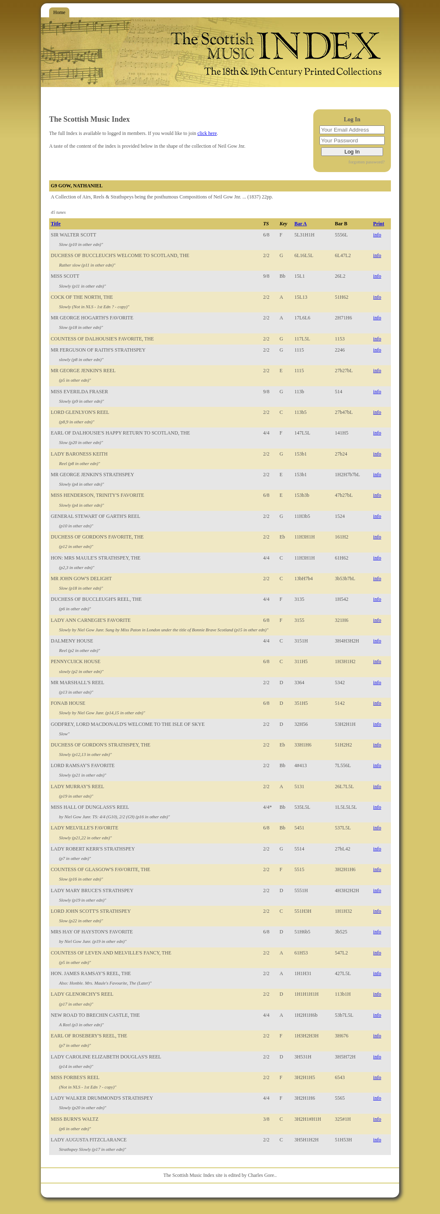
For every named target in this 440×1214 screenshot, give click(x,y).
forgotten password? (366, 161)
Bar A (300, 224)
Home (59, 12)
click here (207, 133)
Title (56, 224)
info (377, 235)
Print (378, 224)
